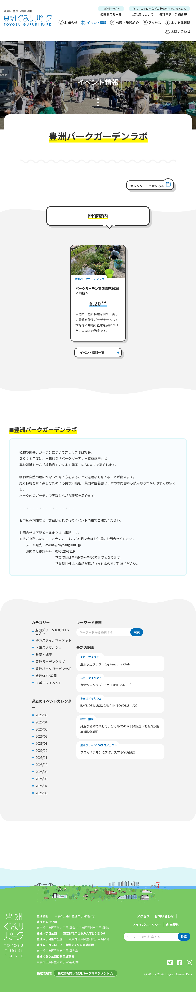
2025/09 (41, 771)
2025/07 (41, 785)
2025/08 (41, 778)
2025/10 (41, 764)
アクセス (152, 22)
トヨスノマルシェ (49, 647)
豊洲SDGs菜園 (46, 675)
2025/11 (41, 757)
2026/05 (41, 715)
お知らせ (68, 22)
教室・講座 (44, 654)
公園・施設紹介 (124, 22)
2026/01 (41, 743)
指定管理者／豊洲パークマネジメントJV (85, 973)
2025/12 (41, 750)
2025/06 (41, 793)
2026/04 (41, 722)
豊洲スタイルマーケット (53, 640)
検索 (136, 632)
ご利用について (143, 14)
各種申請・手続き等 (173, 14)
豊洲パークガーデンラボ (53, 668)
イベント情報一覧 (92, 352)
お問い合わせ (177, 31)
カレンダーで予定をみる (147, 185)
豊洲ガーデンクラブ (50, 661)
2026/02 (41, 736)
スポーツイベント (49, 682)
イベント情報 (93, 22)
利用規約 (172, 924)
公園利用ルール (111, 14)
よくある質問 (177, 22)
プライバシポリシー (146, 924)
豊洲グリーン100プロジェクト (52, 631)
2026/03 (41, 729)
